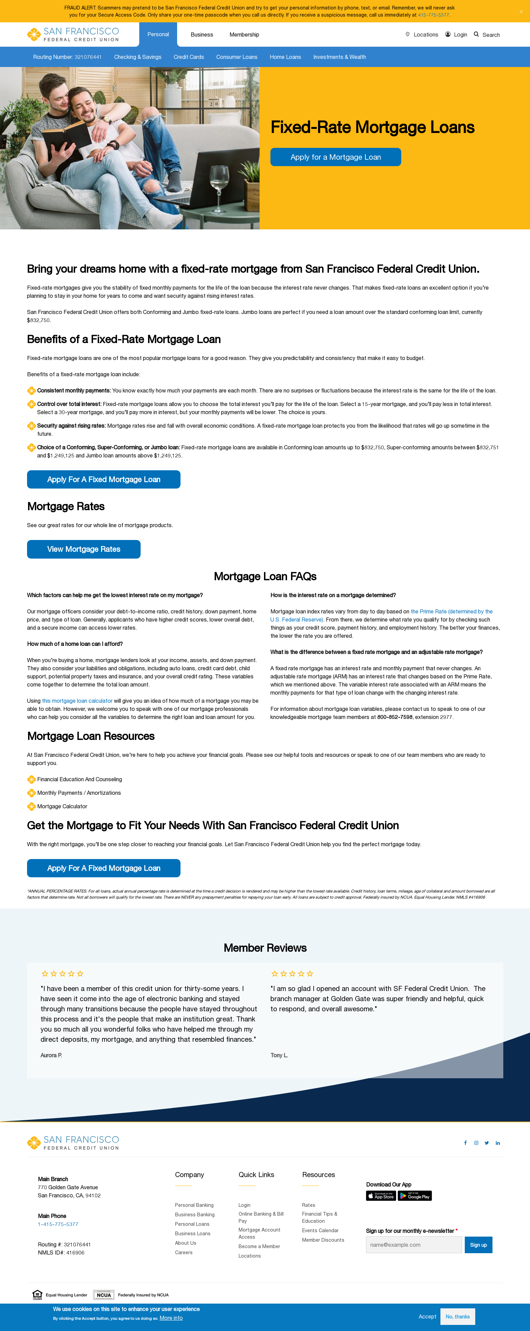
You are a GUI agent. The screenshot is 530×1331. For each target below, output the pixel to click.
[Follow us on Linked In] (497, 1143)
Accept (427, 1316)
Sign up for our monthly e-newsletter (410, 1231)
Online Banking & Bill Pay (261, 1217)
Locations (426, 34)
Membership (244, 34)
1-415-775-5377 (58, 1224)
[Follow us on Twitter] (487, 1143)
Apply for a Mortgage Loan (336, 157)
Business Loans (193, 1233)
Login (460, 34)
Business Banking (195, 1214)
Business (202, 34)
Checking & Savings (138, 56)
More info (171, 1317)
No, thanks (458, 1316)
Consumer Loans (237, 56)
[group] (150, 1020)
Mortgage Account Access (260, 1233)
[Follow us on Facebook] (465, 1143)
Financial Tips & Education (319, 1217)
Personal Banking (194, 1205)
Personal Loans (192, 1224)
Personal (158, 34)
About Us (185, 1243)
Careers (184, 1252)
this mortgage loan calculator (77, 700)
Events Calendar (320, 1230)
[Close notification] (521, 11)
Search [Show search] (491, 34)
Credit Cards (189, 56)
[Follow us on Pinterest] (476, 1143)
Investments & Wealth (339, 56)
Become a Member (259, 1246)
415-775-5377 (433, 15)
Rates (308, 1205)
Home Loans (285, 56)
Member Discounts (323, 1240)
